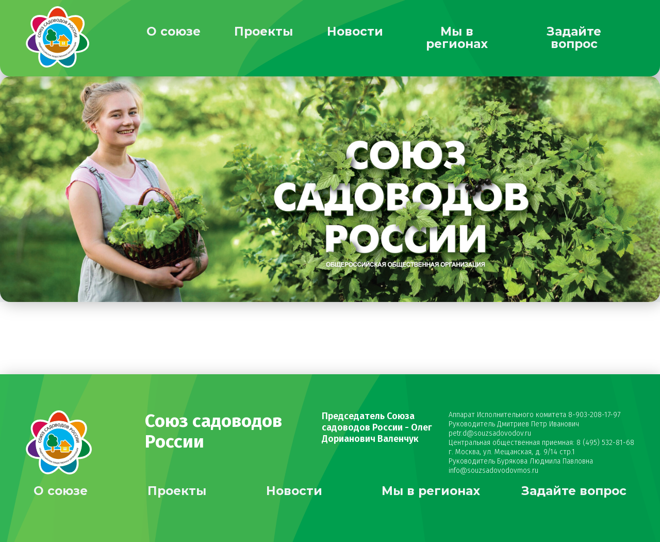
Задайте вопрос (574, 37)
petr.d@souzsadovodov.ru (490, 433)
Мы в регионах (457, 37)
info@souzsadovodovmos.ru (493, 470)
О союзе (173, 31)
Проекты (263, 31)
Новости (355, 31)
